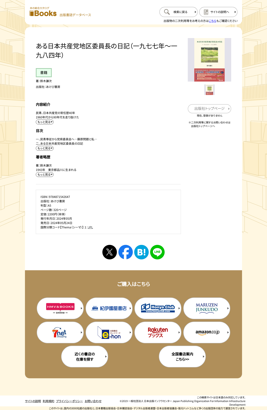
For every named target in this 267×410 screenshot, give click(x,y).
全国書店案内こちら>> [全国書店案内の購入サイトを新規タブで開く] (182, 356)
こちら (212, 20)
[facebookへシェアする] (125, 252)
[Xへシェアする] (109, 252)
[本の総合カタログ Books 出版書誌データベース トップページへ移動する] (60, 12)
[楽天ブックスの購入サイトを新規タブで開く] (157, 332)
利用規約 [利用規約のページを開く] (48, 401)
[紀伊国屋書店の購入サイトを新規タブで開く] (109, 308)
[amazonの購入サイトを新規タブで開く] (206, 332)
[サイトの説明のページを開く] (218, 12)
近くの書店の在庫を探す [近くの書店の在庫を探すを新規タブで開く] (85, 356)
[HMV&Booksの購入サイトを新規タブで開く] (60, 308)
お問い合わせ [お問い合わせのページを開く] (93, 401)
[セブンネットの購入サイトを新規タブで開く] (60, 332)
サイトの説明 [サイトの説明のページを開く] (33, 401)
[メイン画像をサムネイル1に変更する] (209, 89)
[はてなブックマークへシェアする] (141, 252)
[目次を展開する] (45, 148)
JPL (90, 227)
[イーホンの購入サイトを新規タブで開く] (109, 332)
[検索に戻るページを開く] (178, 12)
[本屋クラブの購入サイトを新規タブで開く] (157, 308)
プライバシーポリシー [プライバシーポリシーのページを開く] (69, 401)
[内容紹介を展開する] (45, 122)
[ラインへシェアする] (157, 252)
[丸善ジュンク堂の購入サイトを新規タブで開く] (206, 308)
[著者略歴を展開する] (45, 174)
